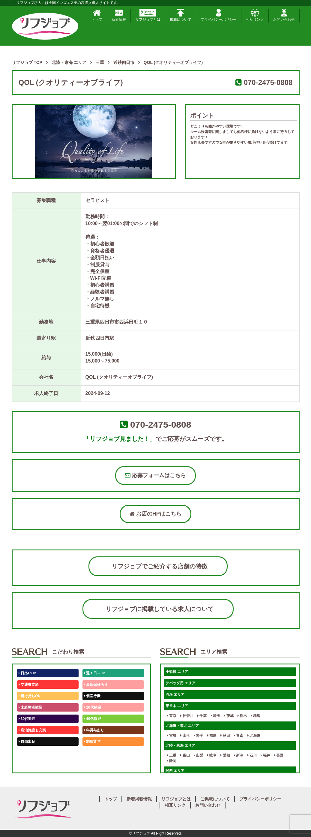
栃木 (242, 716)
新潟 (238, 755)
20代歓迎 (92, 707)
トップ (96, 15)
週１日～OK (95, 673)
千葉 (202, 716)
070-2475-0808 (268, 82)
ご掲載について (215, 798)
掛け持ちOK (29, 696)
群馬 (255, 716)
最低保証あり (96, 684)
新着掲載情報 (139, 798)
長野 (278, 755)
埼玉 (215, 716)
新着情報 (119, 15)
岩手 (198, 735)
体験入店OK (29, 764)
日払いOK (28, 673)
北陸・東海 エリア (180, 745)
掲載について (180, 15)
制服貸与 (92, 741)
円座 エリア (175, 694)
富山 (185, 755)
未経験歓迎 (94, 753)
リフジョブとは (147, 15)
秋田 (225, 735)
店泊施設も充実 (32, 730)
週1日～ (91, 764)
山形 (185, 735)
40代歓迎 (92, 719)
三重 (171, 755)
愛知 (225, 755)
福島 (212, 735)
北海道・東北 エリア (182, 726)
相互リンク (255, 15)
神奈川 (186, 716)
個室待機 (92, 696)
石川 (252, 755)
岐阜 (212, 755)
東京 (171, 716)
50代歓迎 (27, 753)
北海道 (253, 735)
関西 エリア (175, 771)
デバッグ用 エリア (180, 683)
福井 (265, 755)
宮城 (171, 735)
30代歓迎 (27, 719)
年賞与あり (94, 730)
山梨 (198, 755)
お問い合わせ (284, 15)
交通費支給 (29, 684)
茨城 (228, 716)
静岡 (171, 761)
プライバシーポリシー (219, 15)
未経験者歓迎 (30, 707)
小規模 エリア (177, 672)
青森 (238, 735)
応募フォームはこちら (155, 475)
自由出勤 (27, 741)
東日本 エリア (177, 706)
